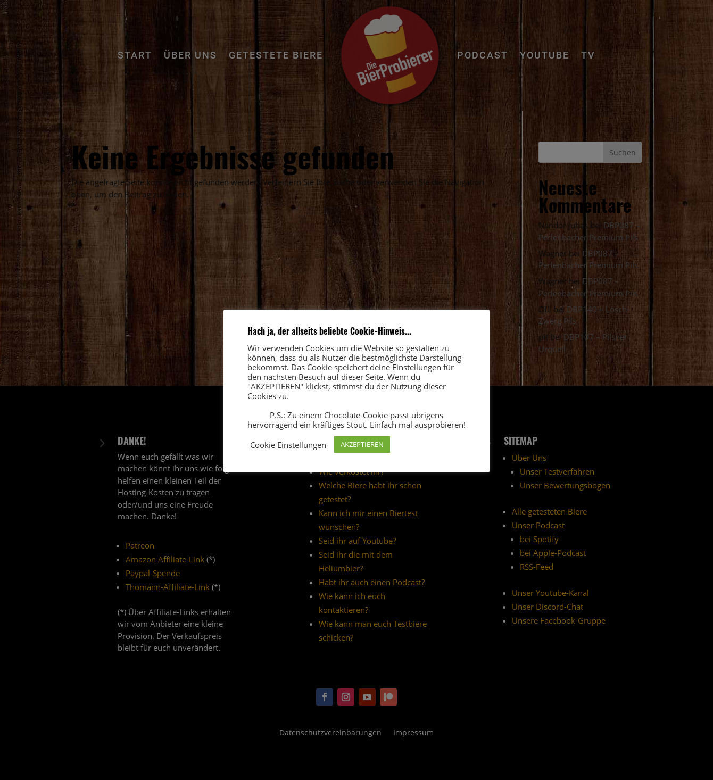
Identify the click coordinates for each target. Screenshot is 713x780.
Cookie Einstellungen (288, 445)
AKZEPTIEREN (362, 444)
